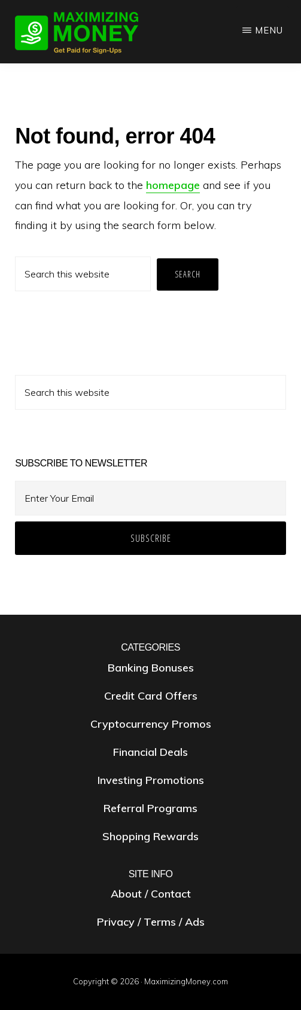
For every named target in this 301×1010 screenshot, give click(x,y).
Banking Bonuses (151, 668)
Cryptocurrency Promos (150, 724)
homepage (173, 185)
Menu (269, 30)
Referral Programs (150, 808)
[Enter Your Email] (150, 498)
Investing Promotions (151, 780)
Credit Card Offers (150, 696)
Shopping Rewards (150, 836)
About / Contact (151, 894)
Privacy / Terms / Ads (151, 922)
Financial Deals (150, 752)
